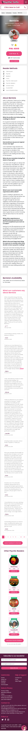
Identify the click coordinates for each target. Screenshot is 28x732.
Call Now (14, 54)
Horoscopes (4, 684)
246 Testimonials (14, 58)
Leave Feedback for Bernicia (13, 543)
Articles (3, 683)
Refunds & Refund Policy (6, 693)
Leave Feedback (14, 61)
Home (3, 12)
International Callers (16, 727)
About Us (3, 679)
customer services (6, 711)
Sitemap (3, 728)
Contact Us (18, 677)
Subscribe (14, 668)
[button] (14, 7)
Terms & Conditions (6, 696)
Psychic (15, 12)
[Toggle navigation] (26, 2)
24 (21, 537)
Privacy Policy (5, 691)
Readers (3, 681)
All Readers (8, 12)
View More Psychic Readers (14, 640)
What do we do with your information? (6, 698)
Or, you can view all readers (14, 644)
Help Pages (18, 681)
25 (24, 537)
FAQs (16, 679)
